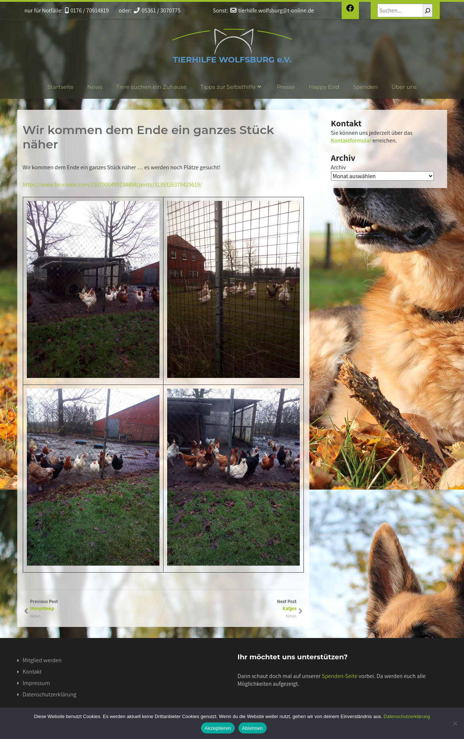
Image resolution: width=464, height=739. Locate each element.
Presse (286, 86)
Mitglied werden (42, 660)
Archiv (338, 167)
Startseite (60, 86)
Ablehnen (252, 728)
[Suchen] (427, 10)
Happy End (324, 86)
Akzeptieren (218, 728)
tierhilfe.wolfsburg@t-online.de (272, 10)
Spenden (365, 86)
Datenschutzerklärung (49, 694)
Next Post (229, 605)
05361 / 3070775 (157, 10)
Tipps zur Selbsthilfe (231, 86)
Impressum (36, 683)
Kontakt (32, 671)
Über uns (404, 86)
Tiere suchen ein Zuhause (151, 86)
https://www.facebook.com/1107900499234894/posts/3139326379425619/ (112, 184)
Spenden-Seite (339, 676)
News (94, 86)
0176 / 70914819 (87, 10)
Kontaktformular (351, 140)
